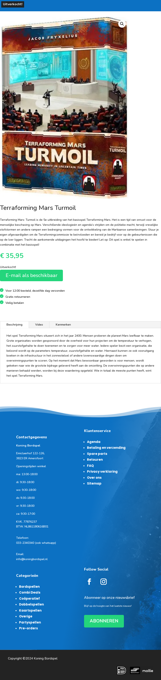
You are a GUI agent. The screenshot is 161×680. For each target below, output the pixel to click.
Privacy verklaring (102, 471)
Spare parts (97, 454)
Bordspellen (29, 586)
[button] (122, 24)
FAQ (90, 465)
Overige (25, 616)
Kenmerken (63, 325)
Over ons (94, 477)
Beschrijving (14, 325)
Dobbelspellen (31, 604)
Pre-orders (28, 628)
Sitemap (94, 483)
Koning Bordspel (45, 658)
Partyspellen (30, 622)
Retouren (95, 459)
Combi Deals (29, 592)
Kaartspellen (30, 610)
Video (39, 325)
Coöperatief (29, 598)
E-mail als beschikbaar (31, 275)
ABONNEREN (104, 621)
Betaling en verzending (106, 447)
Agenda (93, 442)
